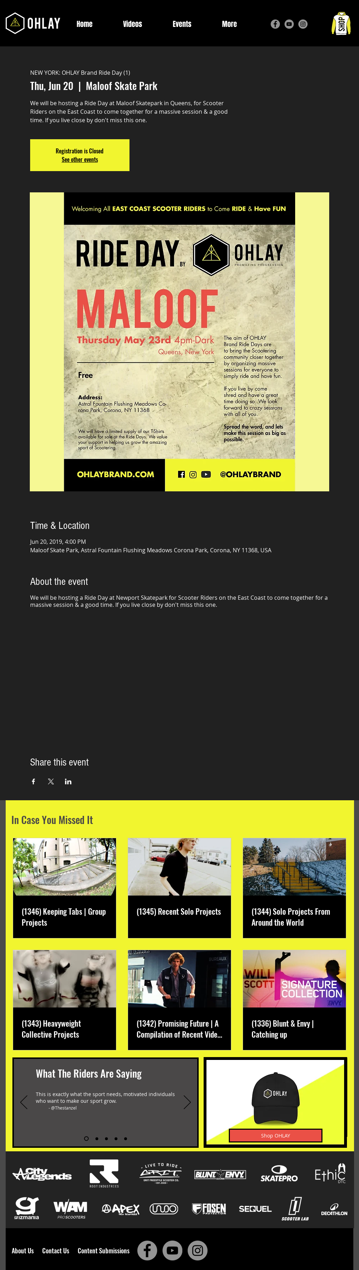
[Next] (187, 1102)
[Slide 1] (86, 1138)
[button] (229, 24)
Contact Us (57, 1250)
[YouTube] (289, 24)
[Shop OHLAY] (275, 1135)
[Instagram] (303, 24)
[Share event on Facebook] (33, 781)
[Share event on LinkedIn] (68, 781)
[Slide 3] (106, 1138)
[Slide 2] (96, 1138)
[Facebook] (275, 24)
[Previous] (23, 1102)
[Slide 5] (125, 1138)
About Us (25, 1250)
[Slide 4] (116, 1138)
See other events (80, 159)
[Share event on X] (51, 781)
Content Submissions (103, 1250)
